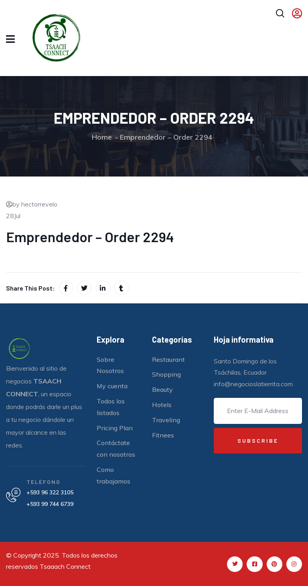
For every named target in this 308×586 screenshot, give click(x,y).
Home (102, 137)
